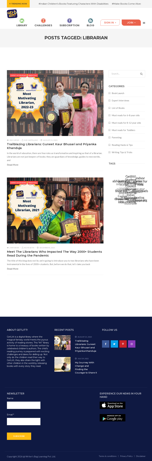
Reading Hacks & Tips (122, 145)
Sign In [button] (110, 22)
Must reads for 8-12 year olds (126, 122)
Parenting (32, 75)
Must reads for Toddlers (123, 130)
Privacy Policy (126, 456)
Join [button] (131, 22)
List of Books (118, 108)
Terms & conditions (108, 456)
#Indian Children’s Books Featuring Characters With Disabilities (73, 3)
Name (10, 398)
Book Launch (118, 93)
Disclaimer (141, 456)
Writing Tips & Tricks (122, 152)
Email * (10, 414)
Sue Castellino (31, 140)
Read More (12, 165)
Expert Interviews (18, 75)
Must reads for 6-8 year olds (126, 115)
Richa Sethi (29, 248)
